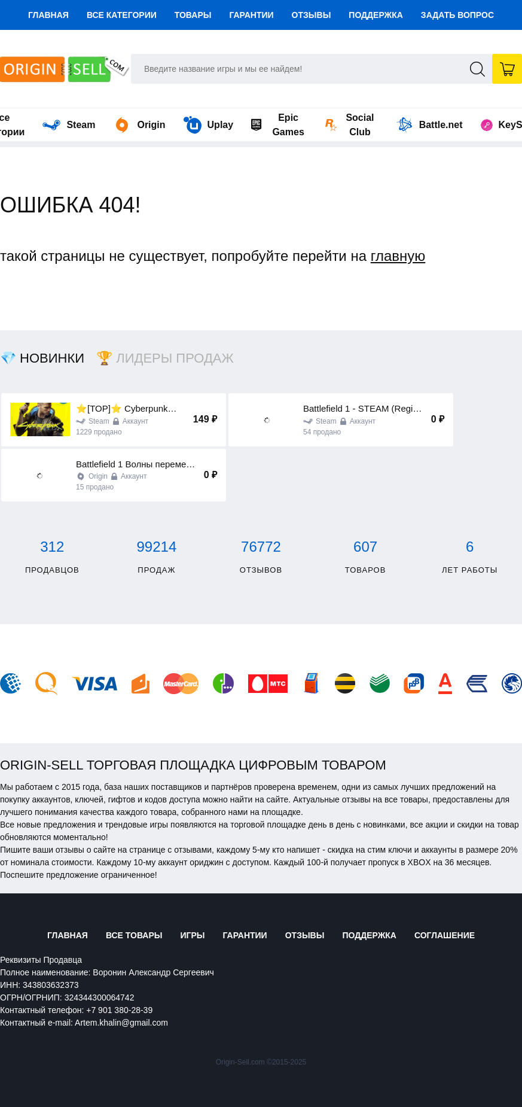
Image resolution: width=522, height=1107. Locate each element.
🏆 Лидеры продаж (165, 358)
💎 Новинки (42, 358)
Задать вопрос (457, 15)
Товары (193, 15)
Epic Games (277, 124)
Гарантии (251, 15)
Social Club (349, 124)
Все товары (134, 935)
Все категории (122, 15)
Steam (68, 124)
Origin (139, 124)
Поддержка (376, 15)
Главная (48, 15)
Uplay (209, 124)
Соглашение (444, 935)
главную (398, 256)
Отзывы (311, 15)
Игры (192, 935)
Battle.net (429, 124)
